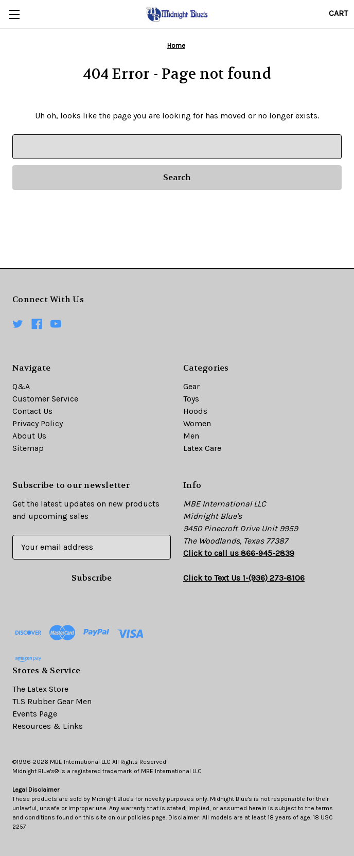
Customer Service (45, 399)
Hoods (195, 411)
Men (191, 436)
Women (197, 423)
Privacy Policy (37, 423)
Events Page (34, 714)
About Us (29, 436)
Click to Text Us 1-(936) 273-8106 (244, 578)
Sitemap (28, 448)
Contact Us (32, 411)
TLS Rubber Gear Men (52, 701)
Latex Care (202, 448)
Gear (191, 386)
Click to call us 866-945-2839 (238, 553)
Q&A (21, 386)
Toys (191, 399)
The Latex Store (40, 689)
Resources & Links (47, 726)
